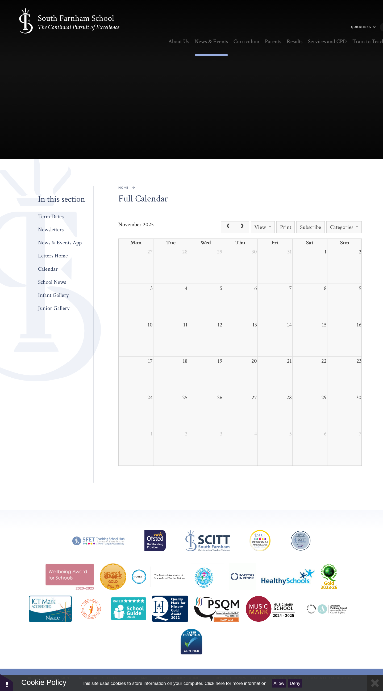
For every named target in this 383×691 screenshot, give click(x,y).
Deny (295, 683)
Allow (278, 683)
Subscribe (310, 227)
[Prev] (228, 227)
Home (123, 187)
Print (285, 227)
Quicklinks (310, 27)
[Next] (242, 227)
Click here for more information (235, 683)
